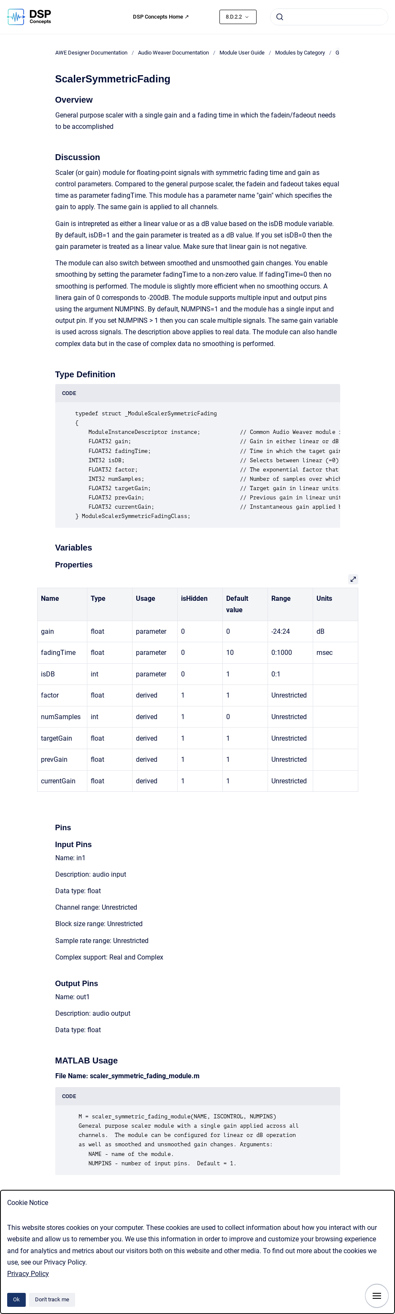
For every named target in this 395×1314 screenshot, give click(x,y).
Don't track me (52, 1299)
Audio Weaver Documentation (173, 52)
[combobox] (329, 17)
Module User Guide (242, 52)
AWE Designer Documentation (91, 52)
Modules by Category (300, 52)
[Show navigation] (376, 1295)
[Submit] (280, 17)
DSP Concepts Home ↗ (161, 17)
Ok (16, 1299)
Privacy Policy (28, 1274)
